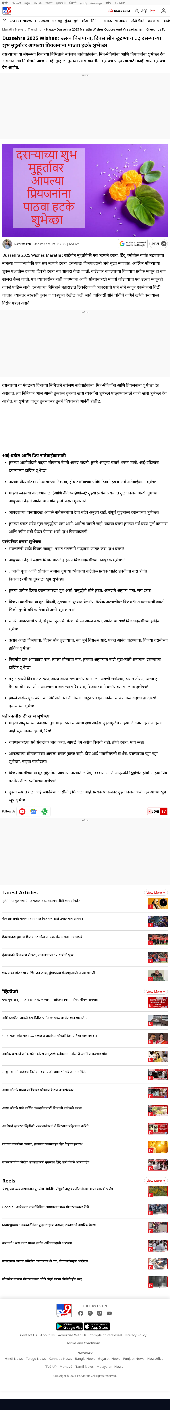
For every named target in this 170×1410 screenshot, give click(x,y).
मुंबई (68, 20)
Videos (121, 20)
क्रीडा (85, 20)
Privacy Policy (136, 1335)
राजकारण (154, 20)
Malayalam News (110, 1366)
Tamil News (84, 1366)
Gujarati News (109, 1358)
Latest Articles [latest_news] (20, 892)
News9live (155, 1358)
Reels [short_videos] (8, 1180)
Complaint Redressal (106, 1335)
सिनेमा (95, 20)
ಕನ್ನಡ (27, 3)
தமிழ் (83, 3)
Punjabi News (133, 1358)
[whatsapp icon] (44, 811)
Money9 (66, 1366)
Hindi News (14, 1358)
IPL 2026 (42, 20)
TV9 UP (51, 1366)
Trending (34, 29)
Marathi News (12, 29)
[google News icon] (33, 811)
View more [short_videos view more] (156, 1181)
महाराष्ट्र (57, 20)
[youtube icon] (22, 811)
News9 (16, 3)
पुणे (76, 20)
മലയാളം (96, 3)
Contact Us (28, 1335)
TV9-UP (120, 3)
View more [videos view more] (156, 991)
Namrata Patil (22, 244)
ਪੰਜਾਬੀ (72, 3)
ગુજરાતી (61, 3)
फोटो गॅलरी (138, 20)
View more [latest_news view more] (156, 892)
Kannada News (60, 1358)
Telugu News (36, 1358)
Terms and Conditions (83, 1343)
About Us (47, 1335)
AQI (144, 10)
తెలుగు (38, 3)
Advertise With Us (72, 1335)
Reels (107, 20)
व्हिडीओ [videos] (10, 991)
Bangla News (85, 1358)
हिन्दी (5, 3)
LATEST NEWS (21, 20)
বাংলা (49, 3)
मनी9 (108, 3)
